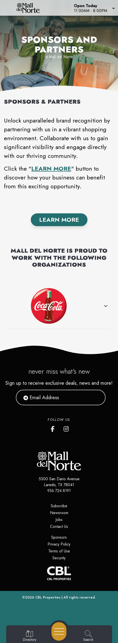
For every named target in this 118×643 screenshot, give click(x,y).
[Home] (30, 8)
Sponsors (59, 537)
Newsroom (59, 513)
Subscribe (59, 506)
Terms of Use (59, 551)
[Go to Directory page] (29, 636)
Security (59, 558)
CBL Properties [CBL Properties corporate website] (48, 597)
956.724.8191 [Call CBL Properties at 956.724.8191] (59, 490)
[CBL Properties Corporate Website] (59, 573)
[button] (94, 8)
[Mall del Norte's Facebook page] (54, 428)
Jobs (59, 519)
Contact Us (59, 526)
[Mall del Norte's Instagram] (66, 428)
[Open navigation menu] (59, 631)
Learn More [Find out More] (59, 219)
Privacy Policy (59, 544)
